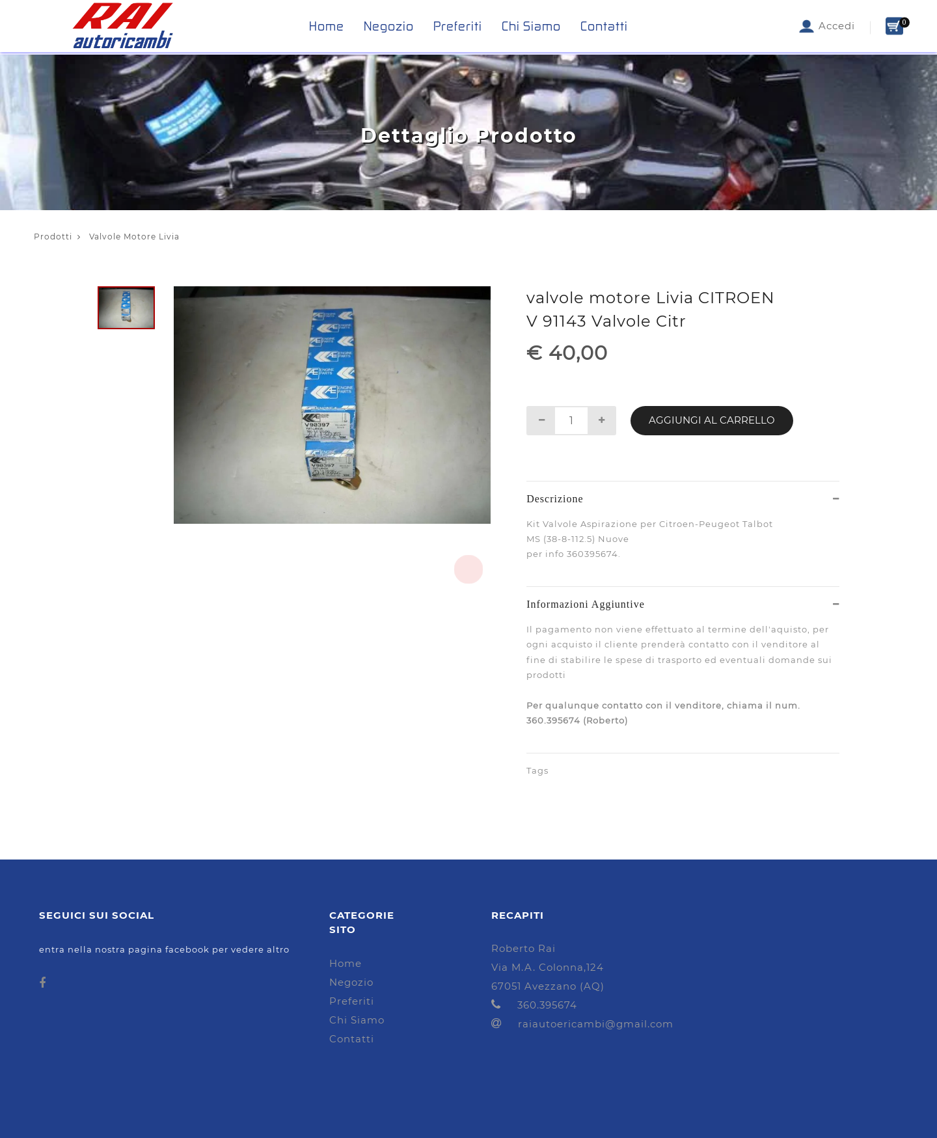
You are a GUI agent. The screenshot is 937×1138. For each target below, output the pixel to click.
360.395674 (534, 1005)
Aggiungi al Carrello (712, 420)
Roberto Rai (523, 948)
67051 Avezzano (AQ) (547, 986)
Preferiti (457, 26)
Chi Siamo (531, 26)
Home (326, 26)
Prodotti (53, 236)
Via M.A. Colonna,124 (547, 967)
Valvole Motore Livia (128, 236)
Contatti (604, 26)
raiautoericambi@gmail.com (582, 1024)
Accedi (826, 26)
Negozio (389, 26)
